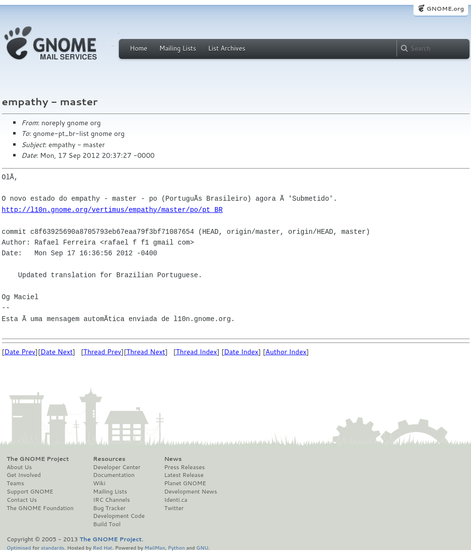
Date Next (56, 352)
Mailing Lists (177, 48)
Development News (190, 491)
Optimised (19, 547)
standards (52, 547)
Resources (109, 459)
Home (139, 48)
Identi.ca (176, 500)
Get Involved (24, 475)
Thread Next (145, 352)
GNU (202, 547)
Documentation (113, 475)
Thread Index (196, 352)
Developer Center (116, 467)
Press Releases (184, 467)
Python (176, 547)
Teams (15, 483)
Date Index (241, 352)
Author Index (285, 352)
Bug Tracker (109, 508)
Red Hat (102, 547)
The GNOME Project (38, 459)
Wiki (99, 483)
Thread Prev (102, 352)
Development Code (119, 516)
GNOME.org (445, 8)
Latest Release (184, 475)
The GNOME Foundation (40, 508)
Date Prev (20, 352)
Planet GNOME (185, 483)
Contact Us (22, 500)
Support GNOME (30, 491)
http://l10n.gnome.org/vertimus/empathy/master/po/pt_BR (112, 209)
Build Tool (106, 524)
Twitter (174, 508)
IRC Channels (111, 500)
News (173, 459)
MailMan (155, 547)
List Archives (226, 48)
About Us (19, 467)
